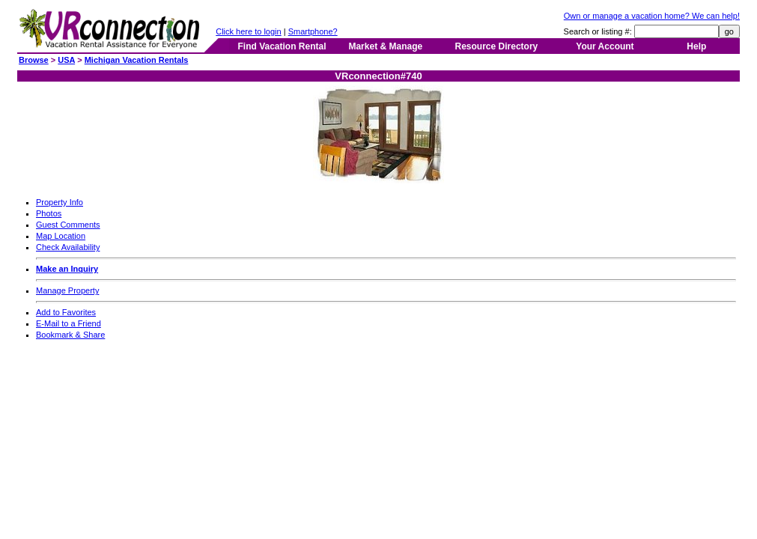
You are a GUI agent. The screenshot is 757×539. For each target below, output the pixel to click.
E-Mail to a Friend (68, 323)
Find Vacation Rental (281, 46)
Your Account (604, 46)
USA (66, 59)
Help (696, 46)
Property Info (59, 202)
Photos (48, 213)
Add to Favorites (66, 312)
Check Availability (68, 247)
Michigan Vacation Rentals (137, 59)
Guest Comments (68, 224)
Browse (34, 59)
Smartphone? (313, 31)
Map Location (60, 235)
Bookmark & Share (70, 334)
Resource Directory (496, 46)
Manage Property (67, 290)
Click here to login (248, 31)
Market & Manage (385, 46)
